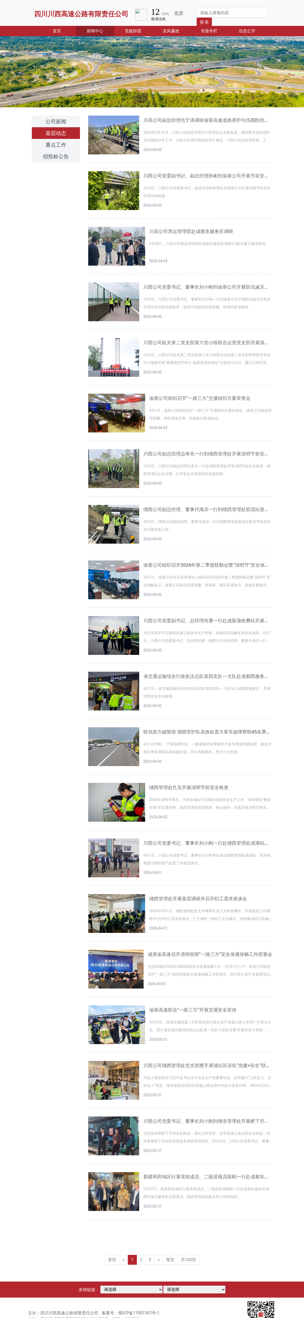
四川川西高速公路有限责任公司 (81, 14)
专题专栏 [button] (209, 30)
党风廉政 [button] (171, 30)
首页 (64, 30)
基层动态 (56, 133)
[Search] (232, 13)
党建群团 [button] (133, 30)
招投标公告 (56, 156)
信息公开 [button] (247, 30)
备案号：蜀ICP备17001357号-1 (130, 1312)
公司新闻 (56, 121)
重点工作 (56, 145)
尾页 (170, 1259)
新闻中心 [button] (95, 30)
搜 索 (204, 22)
